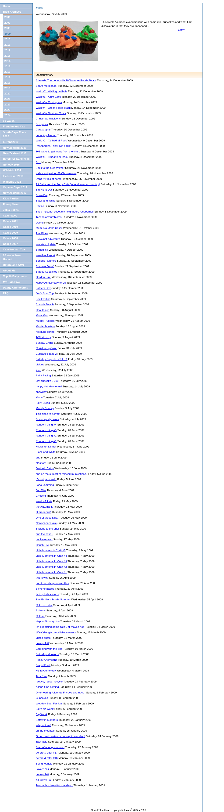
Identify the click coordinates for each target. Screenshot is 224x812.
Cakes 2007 (10, 243)
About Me (9, 270)
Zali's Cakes (11, 209)
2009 (8, 33)
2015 (7, 66)
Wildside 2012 (12, 181)
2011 (7, 44)
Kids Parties (11, 198)
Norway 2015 (11, 164)
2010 (7, 39)
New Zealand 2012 (15, 192)
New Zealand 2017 (15, 153)
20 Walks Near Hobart (12, 257)
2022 (7, 104)
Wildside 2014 (12, 170)
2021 (7, 98)
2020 (7, 93)
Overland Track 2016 (16, 158)
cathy (181, 29)
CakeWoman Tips (14, 249)
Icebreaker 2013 (13, 175)
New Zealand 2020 (15, 147)
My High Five (11, 281)
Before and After (13, 264)
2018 (7, 82)
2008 (7, 27)
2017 (7, 77)
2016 (7, 71)
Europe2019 (10, 141)
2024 (7, 115)
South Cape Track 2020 (14, 134)
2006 (7, 16)
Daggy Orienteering (15, 287)
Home (7, 5)
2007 (7, 22)
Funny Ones (11, 204)
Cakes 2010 (10, 226)
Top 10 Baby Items (15, 276)
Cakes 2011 (10, 221)
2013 (7, 55)
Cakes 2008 (10, 238)
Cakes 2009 (10, 232)
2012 (7, 50)
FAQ (6, 293)
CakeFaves (10, 215)
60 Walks (9, 120)
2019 (7, 88)
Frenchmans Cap (14, 126)
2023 (7, 109)
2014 (7, 60)
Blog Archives (12, 11)
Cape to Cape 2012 (15, 187)
